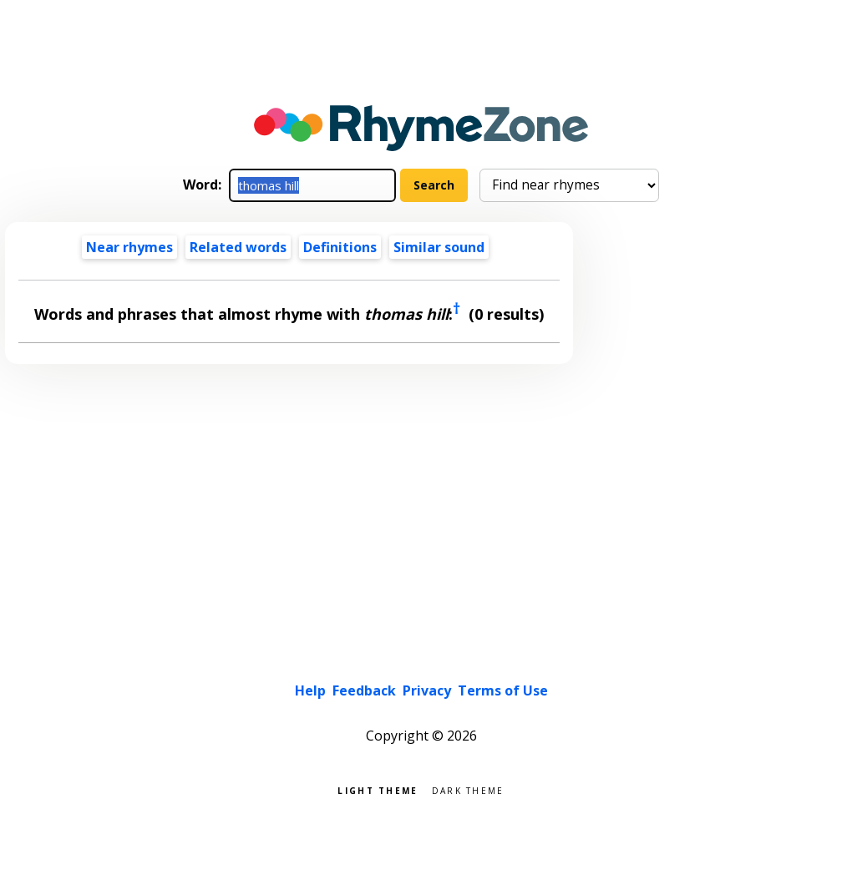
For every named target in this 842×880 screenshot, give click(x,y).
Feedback (364, 690)
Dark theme (468, 789)
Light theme (377, 789)
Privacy (427, 690)
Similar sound (438, 247)
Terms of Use (503, 690)
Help (310, 690)
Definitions (340, 247)
